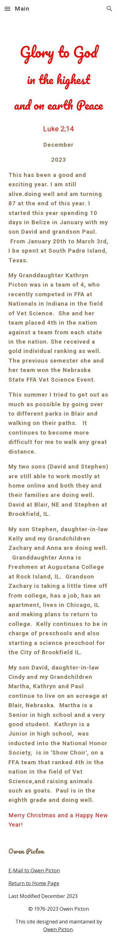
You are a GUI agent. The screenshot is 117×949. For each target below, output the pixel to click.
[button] (7, 8)
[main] (58, 483)
